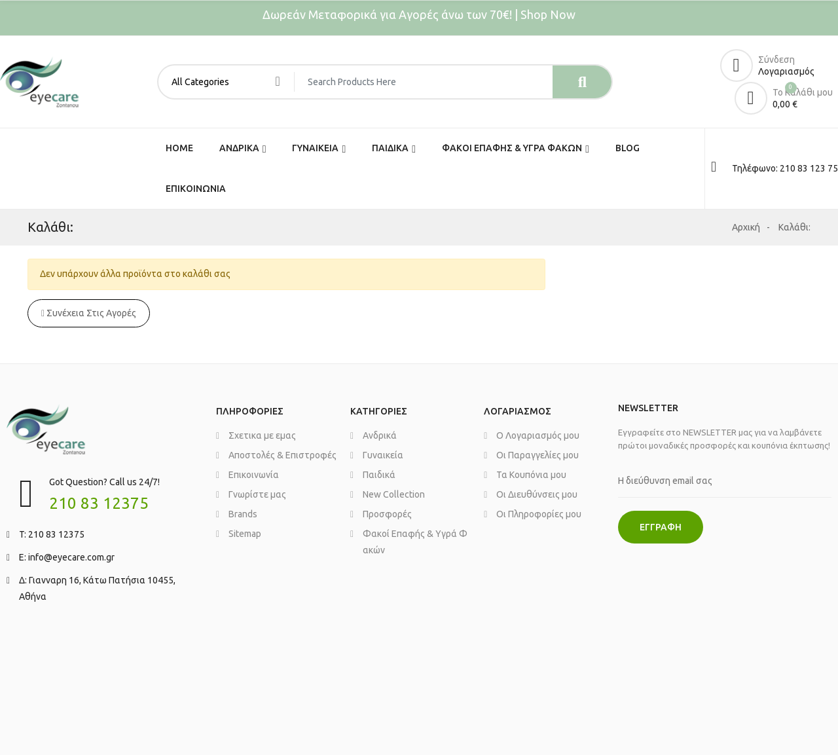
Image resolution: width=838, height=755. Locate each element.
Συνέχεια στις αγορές (88, 313)
